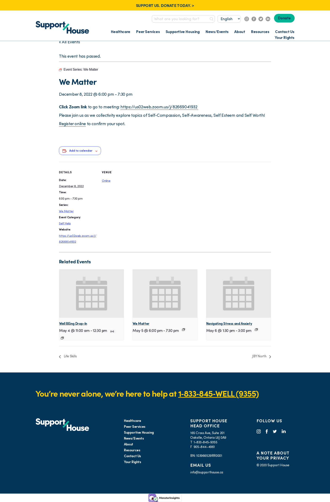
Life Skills (70, 356)
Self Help (65, 223)
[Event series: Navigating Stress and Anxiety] (256, 329)
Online (106, 181)
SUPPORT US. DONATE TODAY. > (165, 5)
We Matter (66, 211)
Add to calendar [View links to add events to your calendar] (80, 150)
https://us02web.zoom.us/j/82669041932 (159, 107)
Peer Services (148, 31)
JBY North (259, 356)
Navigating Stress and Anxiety (229, 323)
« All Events (69, 42)
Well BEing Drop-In (73, 323)
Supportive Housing (183, 31)
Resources (260, 31)
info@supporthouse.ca (206, 472)
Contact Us (284, 31)
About (239, 31)
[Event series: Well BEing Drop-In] (62, 338)
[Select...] (229, 19)
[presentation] (91, 293)
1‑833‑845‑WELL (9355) (218, 393)
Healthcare (120, 31)
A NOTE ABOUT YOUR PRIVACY (273, 455)
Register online (72, 123)
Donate (284, 18)
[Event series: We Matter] (183, 329)
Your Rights (284, 37)
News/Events (217, 31)
